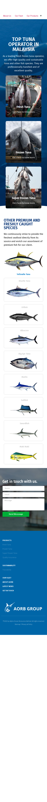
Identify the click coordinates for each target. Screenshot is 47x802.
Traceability (7, 570)
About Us (7, 16)
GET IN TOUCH (8, 591)
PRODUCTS (7, 540)
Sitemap (17, 624)
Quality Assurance (9, 557)
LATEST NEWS (8, 586)
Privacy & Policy (27, 624)
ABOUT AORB (8, 582)
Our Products (32, 16)
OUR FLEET (7, 578)
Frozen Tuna (7, 549)
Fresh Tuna (7, 545)
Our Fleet (19, 16)
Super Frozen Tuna (10, 553)
